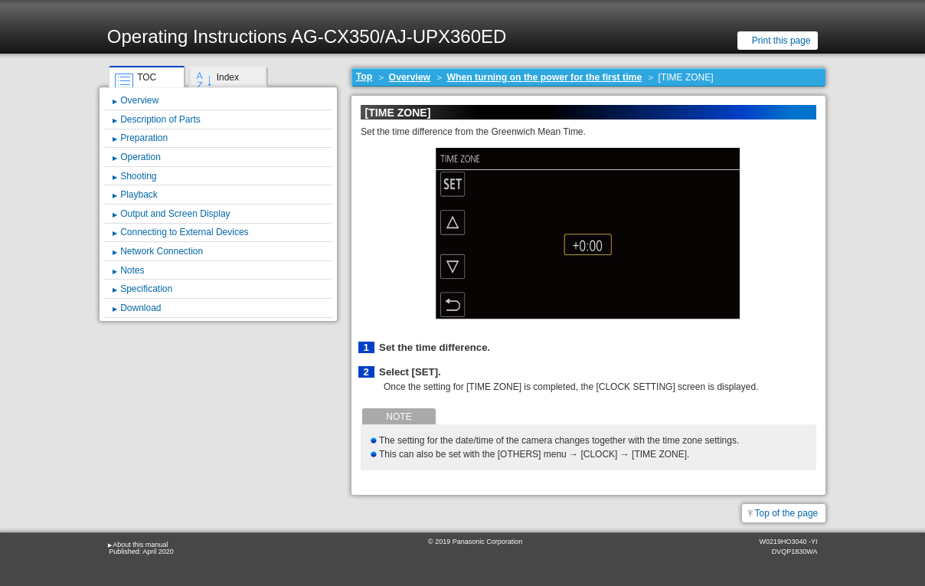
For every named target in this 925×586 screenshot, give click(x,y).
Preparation (144, 138)
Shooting (138, 176)
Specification (146, 288)
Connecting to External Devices (184, 232)
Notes (132, 270)
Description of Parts (160, 119)
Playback (139, 194)
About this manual (140, 544)
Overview (409, 77)
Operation (140, 157)
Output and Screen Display (175, 213)
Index (228, 77)
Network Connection (161, 251)
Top (364, 76)
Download (140, 308)
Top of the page (787, 513)
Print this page (781, 40)
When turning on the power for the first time (544, 77)
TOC (146, 77)
